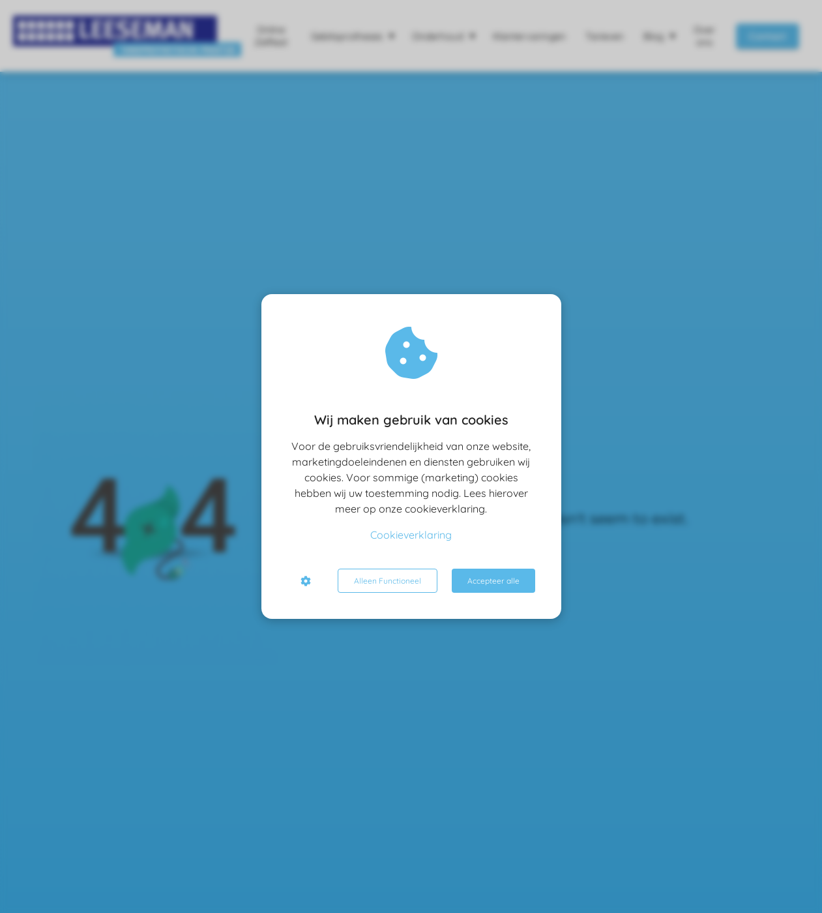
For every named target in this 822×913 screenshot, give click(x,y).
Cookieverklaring (411, 534)
